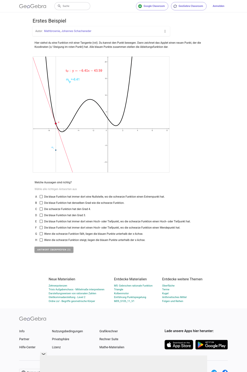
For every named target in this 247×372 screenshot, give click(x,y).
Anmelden (218, 6)
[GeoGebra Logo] (32, 6)
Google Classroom (151, 6)
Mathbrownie (52, 31)
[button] (53, 250)
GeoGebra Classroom (188, 6)
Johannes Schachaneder (76, 31)
